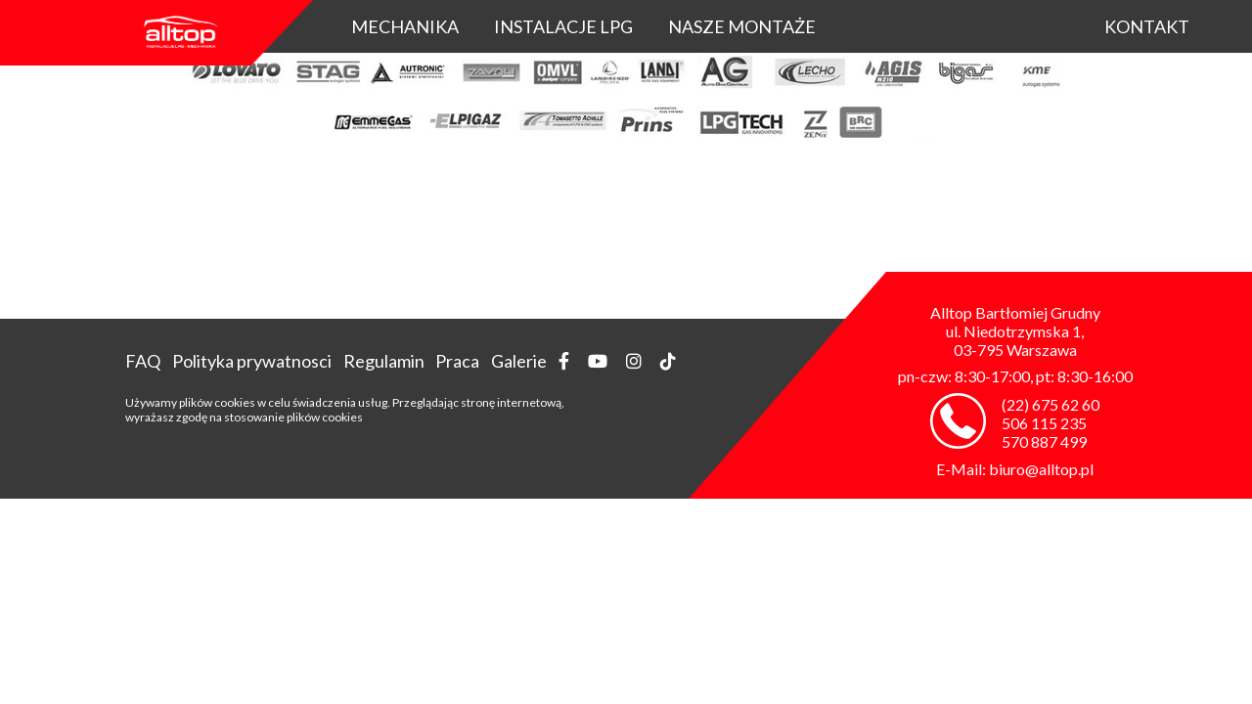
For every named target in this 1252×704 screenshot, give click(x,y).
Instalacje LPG (563, 26)
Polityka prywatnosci (252, 361)
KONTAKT (1146, 26)
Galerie (519, 361)
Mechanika (405, 26)
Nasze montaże (742, 26)
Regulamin (384, 361)
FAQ (142, 361)
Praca (457, 361)
